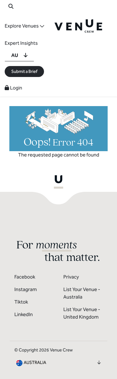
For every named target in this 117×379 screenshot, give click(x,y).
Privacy (71, 277)
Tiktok (21, 302)
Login (13, 88)
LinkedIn (23, 314)
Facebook (24, 277)
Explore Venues (22, 26)
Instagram (25, 289)
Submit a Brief (24, 71)
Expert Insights (21, 43)
